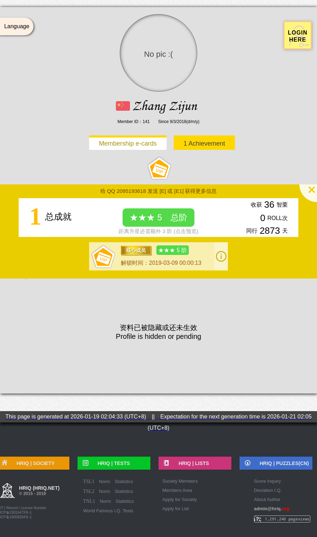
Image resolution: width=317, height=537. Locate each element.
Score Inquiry (267, 481)
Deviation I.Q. (268, 490)
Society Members (180, 481)
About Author (267, 499)
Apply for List (175, 508)
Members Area (177, 490)
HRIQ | (111, 463)
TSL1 (88, 481)
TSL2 (88, 491)
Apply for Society (179, 499)
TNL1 (89, 501)
